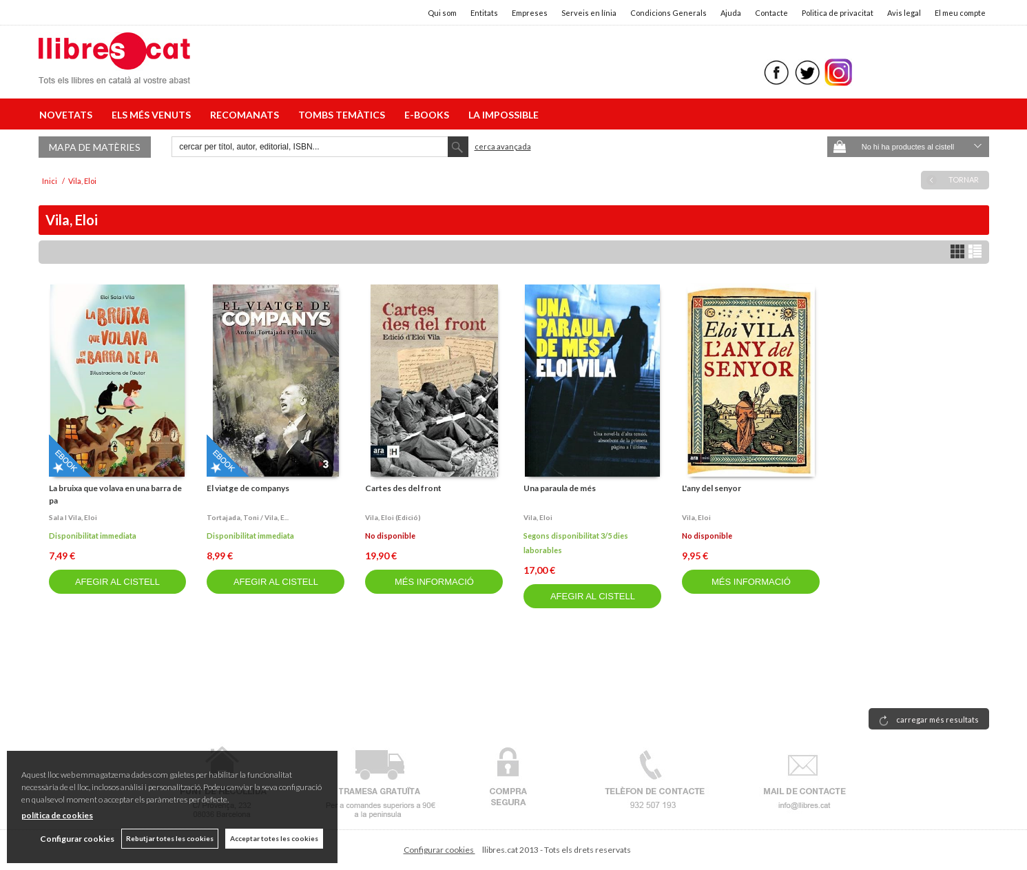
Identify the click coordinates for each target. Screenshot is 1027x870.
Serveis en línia (588, 12)
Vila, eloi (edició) (393, 517)
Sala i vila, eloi (73, 517)
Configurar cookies (439, 850)
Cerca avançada (503, 146)
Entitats (484, 12)
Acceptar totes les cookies (274, 838)
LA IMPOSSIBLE (503, 115)
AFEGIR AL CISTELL (117, 582)
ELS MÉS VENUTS (153, 115)
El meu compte (960, 12)
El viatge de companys (248, 488)
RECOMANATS (246, 115)
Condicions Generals (668, 12)
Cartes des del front (403, 488)
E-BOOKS (428, 115)
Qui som (442, 12)
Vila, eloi (537, 517)
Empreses (530, 12)
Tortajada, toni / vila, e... (248, 517)
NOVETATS (67, 115)
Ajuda (730, 12)
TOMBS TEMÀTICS (343, 115)
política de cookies (57, 815)
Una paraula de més (559, 488)
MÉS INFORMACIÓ (434, 582)
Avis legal (904, 12)
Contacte (771, 12)
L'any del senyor (711, 488)
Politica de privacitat (837, 12)
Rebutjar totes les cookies (170, 838)
